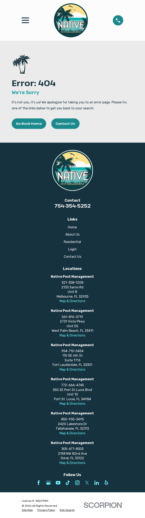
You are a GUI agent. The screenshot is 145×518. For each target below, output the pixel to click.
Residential (72, 242)
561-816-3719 (72, 317)
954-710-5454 (72, 351)
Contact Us (65, 123)
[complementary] (115, 495)
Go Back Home (29, 123)
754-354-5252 (72, 205)
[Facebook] (38, 482)
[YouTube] (58, 482)
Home (72, 227)
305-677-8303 (72, 449)
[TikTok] (67, 482)
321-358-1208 (72, 282)
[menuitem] (27, 510)
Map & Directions (72, 301)
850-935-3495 (72, 419)
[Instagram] (77, 482)
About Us (72, 234)
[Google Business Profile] (48, 482)
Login (72, 249)
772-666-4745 (72, 385)
